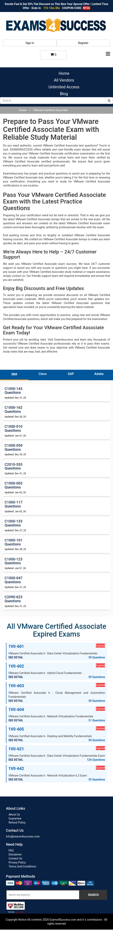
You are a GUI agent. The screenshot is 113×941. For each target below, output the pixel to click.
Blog (64, 93)
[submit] (109, 100)
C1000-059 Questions (13, 447)
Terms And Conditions (22, 866)
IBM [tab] (14, 374)
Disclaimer (15, 854)
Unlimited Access (64, 87)
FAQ (11, 850)
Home (64, 73)
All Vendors (64, 80)
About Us (14, 814)
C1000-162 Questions (13, 409)
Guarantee (15, 818)
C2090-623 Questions (13, 599)
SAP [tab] (71, 374)
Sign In (30, 43)
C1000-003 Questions (13, 485)
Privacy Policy (17, 862)
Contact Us (15, 858)
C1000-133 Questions (13, 523)
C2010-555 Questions (13, 466)
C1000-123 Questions (13, 561)
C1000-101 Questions (13, 542)
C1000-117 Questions (13, 504)
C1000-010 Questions (13, 428)
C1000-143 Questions (13, 391)
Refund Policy (17, 822)
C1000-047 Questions (13, 580)
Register (83, 43)
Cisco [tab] (43, 374)
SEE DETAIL (15, 657)
